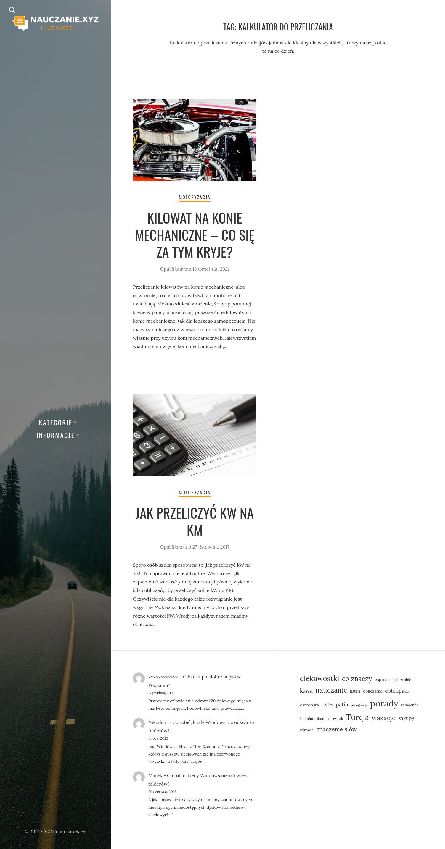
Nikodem (158, 723)
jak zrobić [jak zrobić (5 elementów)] (402, 680)
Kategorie (55, 422)
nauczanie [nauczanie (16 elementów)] (331, 691)
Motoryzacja (194, 197)
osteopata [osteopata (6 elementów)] (309, 706)
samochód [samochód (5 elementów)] (410, 706)
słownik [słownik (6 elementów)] (335, 719)
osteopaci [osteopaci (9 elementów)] (397, 691)
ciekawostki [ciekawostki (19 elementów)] (319, 679)
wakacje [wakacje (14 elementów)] (383, 719)
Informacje (56, 435)
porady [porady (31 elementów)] (384, 704)
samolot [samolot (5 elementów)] (307, 719)
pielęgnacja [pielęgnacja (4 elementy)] (359, 706)
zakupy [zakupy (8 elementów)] (406, 719)
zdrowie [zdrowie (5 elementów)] (307, 730)
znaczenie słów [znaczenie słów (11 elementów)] (336, 730)
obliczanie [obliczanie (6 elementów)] (373, 692)
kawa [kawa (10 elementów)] (306, 691)
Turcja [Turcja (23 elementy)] (357, 718)
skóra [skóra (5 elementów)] (321, 719)
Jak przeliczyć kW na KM (195, 522)
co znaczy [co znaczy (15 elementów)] (357, 679)
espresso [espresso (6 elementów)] (383, 680)
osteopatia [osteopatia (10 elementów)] (335, 705)
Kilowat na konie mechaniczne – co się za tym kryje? (194, 234)
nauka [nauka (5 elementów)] (355, 692)
